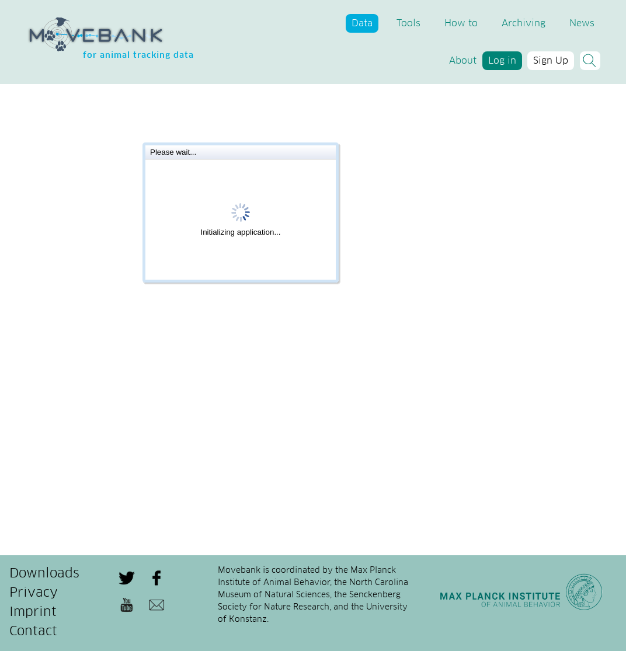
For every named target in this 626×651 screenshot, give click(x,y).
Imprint (33, 612)
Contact (33, 631)
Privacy (33, 593)
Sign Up (550, 60)
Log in (502, 60)
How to (461, 23)
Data (362, 23)
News (581, 23)
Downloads (44, 574)
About (463, 60)
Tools (408, 23)
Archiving (523, 23)
